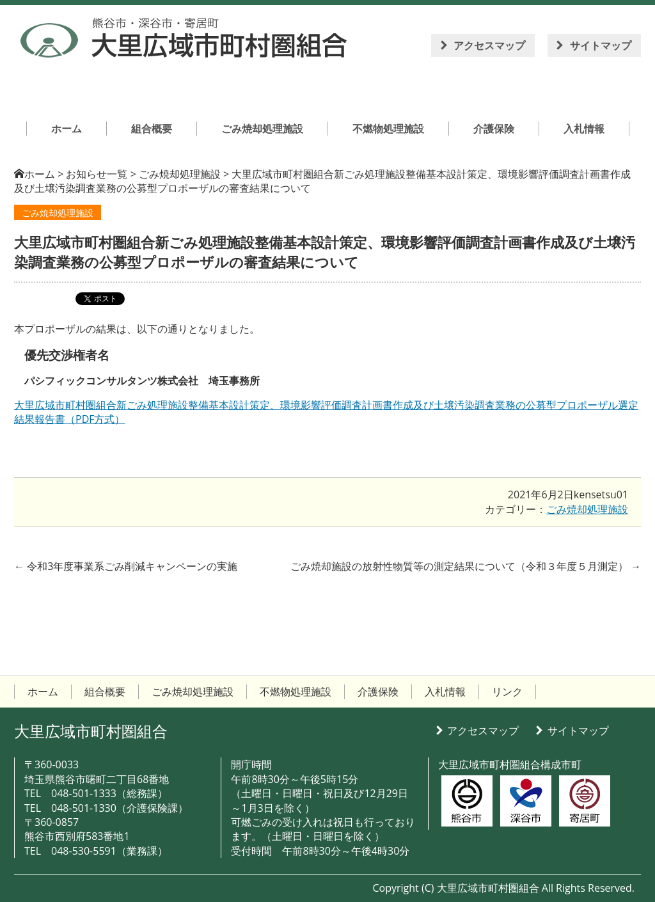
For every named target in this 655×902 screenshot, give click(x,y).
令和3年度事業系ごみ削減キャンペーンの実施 (125, 566)
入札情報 (445, 691)
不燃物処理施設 (295, 691)
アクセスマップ (489, 45)
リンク (507, 691)
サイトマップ (600, 45)
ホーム (39, 174)
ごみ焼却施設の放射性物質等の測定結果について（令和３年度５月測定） (465, 566)
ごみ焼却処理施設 (57, 213)
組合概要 (104, 691)
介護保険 (378, 691)
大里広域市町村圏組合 (91, 730)
